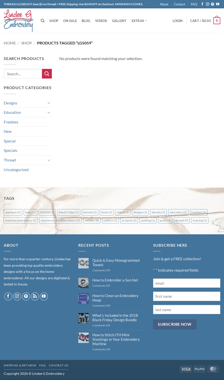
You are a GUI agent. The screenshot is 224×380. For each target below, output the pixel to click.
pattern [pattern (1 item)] (110, 220)
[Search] (42, 20)
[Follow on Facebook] (202, 4)
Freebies (11, 122)
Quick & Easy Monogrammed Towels (116, 262)
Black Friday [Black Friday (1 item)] (69, 212)
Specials (10, 150)
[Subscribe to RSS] (35, 296)
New (8, 131)
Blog (86, 21)
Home (10, 42)
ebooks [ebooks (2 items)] (158, 212)
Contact (179, 4)
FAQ (194, 4)
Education (12, 112)
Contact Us (58, 365)
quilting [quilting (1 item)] (148, 220)
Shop (53, 21)
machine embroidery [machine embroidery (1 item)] (20, 220)
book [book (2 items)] (106, 212)
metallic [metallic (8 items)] (92, 220)
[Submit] (47, 74)
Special (10, 141)
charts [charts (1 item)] (123, 212)
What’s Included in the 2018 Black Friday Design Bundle (115, 317)
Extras (139, 20)
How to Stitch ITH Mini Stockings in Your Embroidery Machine (116, 339)
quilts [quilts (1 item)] (165, 220)
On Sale (70, 21)
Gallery (119, 21)
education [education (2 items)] (178, 212)
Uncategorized (16, 169)
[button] (178, 20)
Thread (10, 160)
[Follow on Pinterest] (212, 4)
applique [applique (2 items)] (13, 212)
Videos (101, 21)
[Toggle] (49, 103)
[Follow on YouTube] (217, 4)
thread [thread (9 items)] (181, 220)
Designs (10, 102)
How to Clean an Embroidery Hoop (115, 297)
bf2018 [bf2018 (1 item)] (47, 212)
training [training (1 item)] (200, 220)
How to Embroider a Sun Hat (115, 280)
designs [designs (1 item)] (140, 212)
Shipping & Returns (20, 365)
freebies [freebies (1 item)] (198, 212)
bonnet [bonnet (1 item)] (90, 212)
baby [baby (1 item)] (30, 212)
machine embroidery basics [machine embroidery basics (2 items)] (60, 220)
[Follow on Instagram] (207, 4)
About (164, 4)
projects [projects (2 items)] (129, 220)
